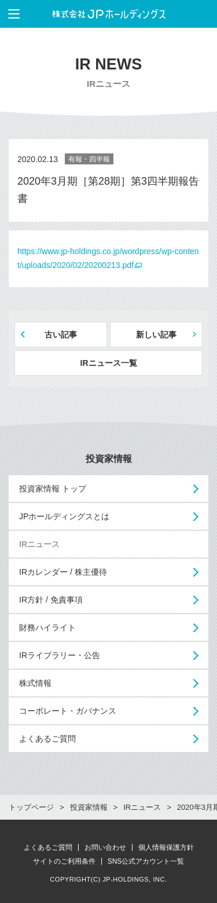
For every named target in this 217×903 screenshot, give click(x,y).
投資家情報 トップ (52, 488)
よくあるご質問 (47, 738)
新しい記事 (156, 334)
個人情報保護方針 (166, 847)
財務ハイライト (47, 627)
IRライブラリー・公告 (59, 655)
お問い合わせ (105, 847)
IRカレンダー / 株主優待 (63, 572)
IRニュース (39, 544)
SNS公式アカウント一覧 (146, 861)
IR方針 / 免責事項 (51, 599)
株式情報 (35, 683)
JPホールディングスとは (64, 516)
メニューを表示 (10, 14)
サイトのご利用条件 (64, 861)
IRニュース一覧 (108, 363)
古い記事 (61, 334)
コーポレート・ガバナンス (67, 710)
